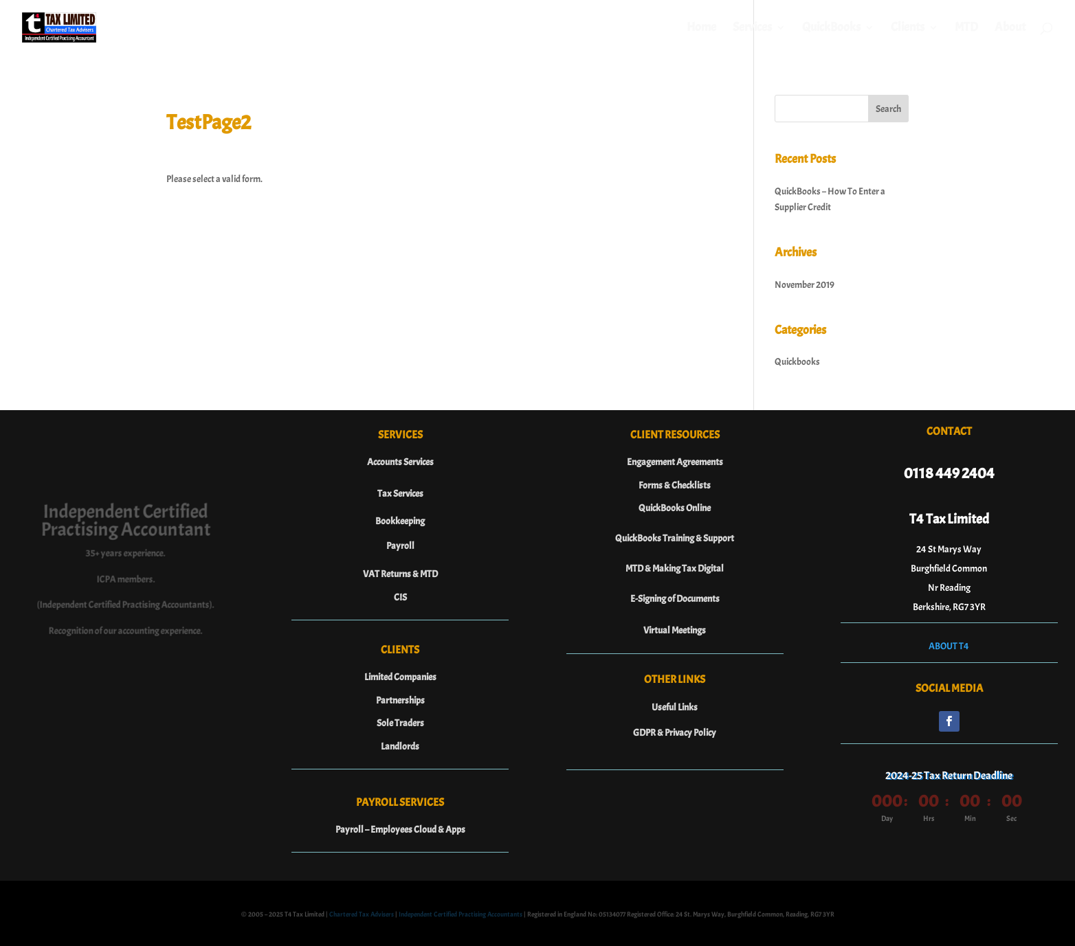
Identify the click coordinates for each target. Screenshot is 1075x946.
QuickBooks (831, 29)
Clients (907, 29)
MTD (966, 29)
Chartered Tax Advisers (361, 915)
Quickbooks (797, 362)
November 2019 (804, 285)
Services (752, 29)
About (1010, 29)
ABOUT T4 (949, 646)
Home (701, 29)
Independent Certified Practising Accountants (460, 915)
